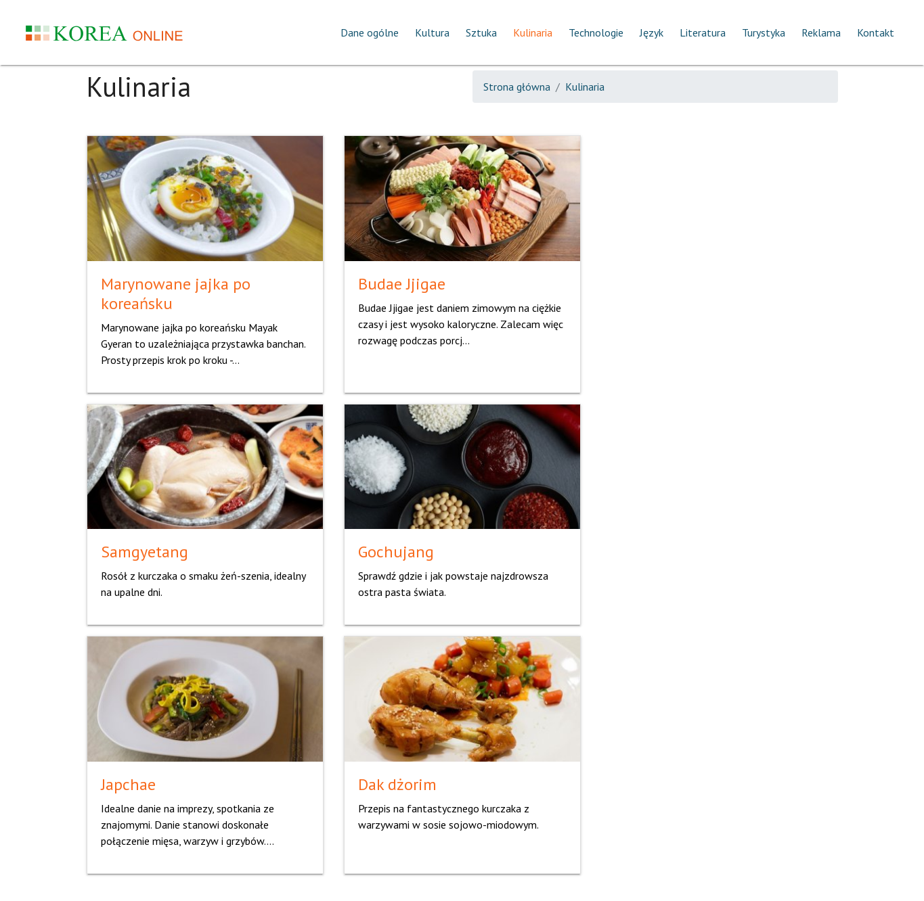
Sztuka (481, 32)
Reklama (821, 32)
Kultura (432, 32)
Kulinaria (532, 32)
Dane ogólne (369, 32)
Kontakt (875, 32)
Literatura (703, 32)
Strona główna (516, 86)
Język (651, 32)
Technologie (596, 32)
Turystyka (763, 32)
